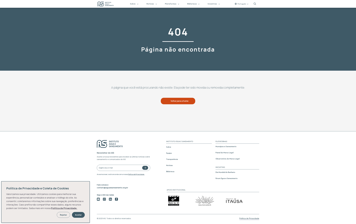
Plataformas (170, 3)
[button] (255, 4)
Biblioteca (192, 3)
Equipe (169, 153)
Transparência (172, 159)
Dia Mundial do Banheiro (225, 172)
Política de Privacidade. (136, 174)
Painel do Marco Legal (224, 152)
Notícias (150, 3)
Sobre (133, 3)
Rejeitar (63, 215)
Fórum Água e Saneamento (227, 178)
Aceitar (78, 215)
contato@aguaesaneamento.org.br (112, 187)
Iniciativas (212, 3)
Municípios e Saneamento (226, 146)
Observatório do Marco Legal (228, 158)
